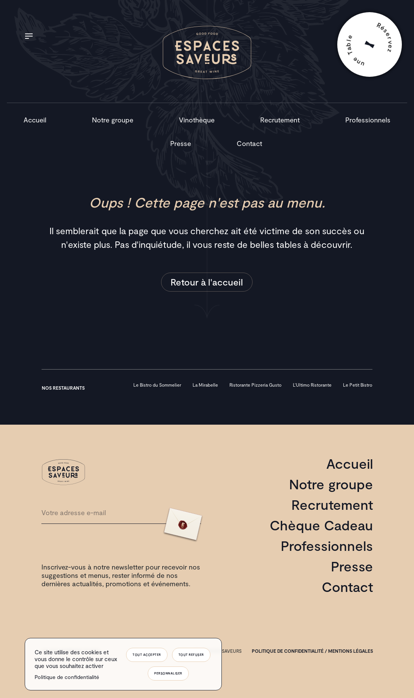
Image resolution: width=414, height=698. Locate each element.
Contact (249, 143)
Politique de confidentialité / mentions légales (312, 651)
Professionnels (367, 120)
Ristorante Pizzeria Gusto (255, 384)
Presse (180, 143)
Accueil (35, 120)
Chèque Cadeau (321, 525)
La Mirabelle (205, 384)
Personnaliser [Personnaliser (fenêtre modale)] (168, 673)
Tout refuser (191, 655)
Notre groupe (112, 120)
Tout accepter (147, 655)
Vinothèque (197, 120)
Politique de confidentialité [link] (67, 677)
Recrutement (280, 120)
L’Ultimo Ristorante (312, 384)
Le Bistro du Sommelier (157, 384)
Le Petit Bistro (357, 384)
